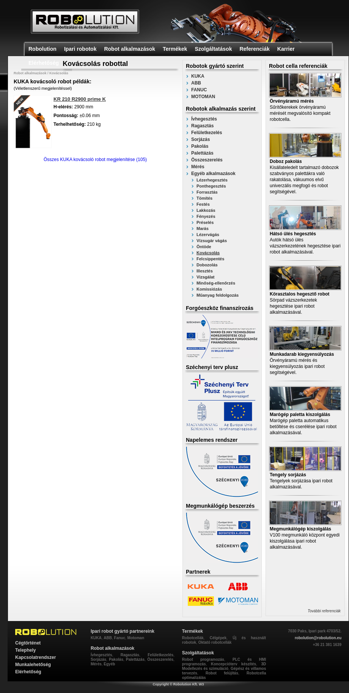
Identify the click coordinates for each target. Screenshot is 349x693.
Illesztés (205, 271)
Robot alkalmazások (129, 49)
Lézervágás (208, 234)
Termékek (175, 49)
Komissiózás (209, 289)
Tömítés (204, 198)
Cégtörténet (28, 643)
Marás (203, 228)
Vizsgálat (206, 277)
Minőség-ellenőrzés (216, 283)
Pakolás (199, 146)
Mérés (197, 166)
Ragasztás (202, 125)
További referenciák (324, 611)
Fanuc (119, 638)
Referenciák (254, 49)
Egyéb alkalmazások (213, 173)
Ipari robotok (80, 49)
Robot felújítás (222, 673)
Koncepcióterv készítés (233, 664)
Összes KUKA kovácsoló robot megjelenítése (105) (95, 159)
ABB (196, 83)
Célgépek (218, 638)
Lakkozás (206, 210)
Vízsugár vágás (212, 240)
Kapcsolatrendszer (35, 657)
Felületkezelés (206, 132)
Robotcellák (193, 638)
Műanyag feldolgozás (218, 295)
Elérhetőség (43, 63)
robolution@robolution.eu (318, 638)
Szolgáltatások (213, 49)
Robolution (42, 49)
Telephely (25, 650)
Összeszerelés (207, 160)
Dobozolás (207, 265)
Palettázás (202, 153)
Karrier (286, 49)
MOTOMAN (203, 96)
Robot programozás (203, 659)
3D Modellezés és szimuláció (224, 666)
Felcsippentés (210, 259)
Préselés (205, 222)
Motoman (135, 638)
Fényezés (206, 216)
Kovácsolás (208, 252)
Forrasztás (207, 192)
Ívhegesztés (204, 119)
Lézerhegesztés (212, 180)
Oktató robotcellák (215, 642)
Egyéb (109, 664)
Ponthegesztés (211, 186)
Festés (203, 204)
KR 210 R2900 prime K (79, 99)
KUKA (197, 76)
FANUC (199, 89)
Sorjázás (200, 139)
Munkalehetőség (33, 664)
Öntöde (204, 246)
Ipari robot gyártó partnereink (122, 631)
